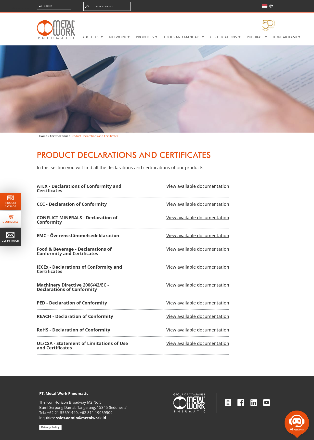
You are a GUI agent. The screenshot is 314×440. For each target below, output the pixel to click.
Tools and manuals (182, 37)
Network (117, 37)
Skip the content (20, 8)
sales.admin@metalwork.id (81, 417)
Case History (195, 16)
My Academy (262, 16)
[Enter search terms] (54, 6)
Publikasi (255, 37)
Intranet (229, 16)
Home (43, 136)
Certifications (223, 37)
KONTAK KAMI (285, 37)
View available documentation (197, 186)
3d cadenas (160, 16)
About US (90, 37)
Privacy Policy (50, 427)
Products (145, 37)
